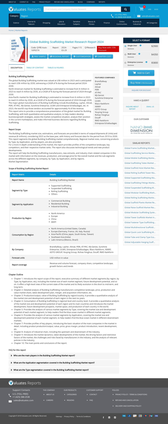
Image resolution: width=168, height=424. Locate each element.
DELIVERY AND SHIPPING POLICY (128, 406)
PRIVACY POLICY (44, 2)
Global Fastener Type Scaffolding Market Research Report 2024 (140, 222)
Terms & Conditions (83, 416)
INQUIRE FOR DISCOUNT (141, 90)
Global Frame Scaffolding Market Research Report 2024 (140, 148)
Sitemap (59, 416)
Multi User (132, 54)
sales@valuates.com (150, 16)
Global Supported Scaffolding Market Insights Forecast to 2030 (140, 177)
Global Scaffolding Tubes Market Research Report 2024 (140, 163)
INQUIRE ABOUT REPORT (132, 107)
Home (11, 30)
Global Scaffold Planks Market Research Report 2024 (140, 202)
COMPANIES (91, 2)
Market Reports (21, 30)
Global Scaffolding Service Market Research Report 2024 (140, 153)
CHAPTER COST (103, 56)
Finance (107, 23)
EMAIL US (150, 106)
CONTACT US (24, 2)
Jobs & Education (61, 22)
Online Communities (122, 22)
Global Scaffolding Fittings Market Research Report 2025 (140, 182)
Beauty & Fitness (91, 22)
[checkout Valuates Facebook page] (105, 419)
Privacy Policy (69, 416)
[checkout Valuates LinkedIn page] (111, 419)
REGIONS (70, 400)
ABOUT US (12, 2)
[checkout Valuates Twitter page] (116, 419)
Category (14, 16)
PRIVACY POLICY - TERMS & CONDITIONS (131, 394)
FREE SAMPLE (39, 56)
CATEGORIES (72, 394)
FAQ (33, 2)
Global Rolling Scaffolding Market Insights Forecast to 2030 (140, 197)
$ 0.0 (156, 9)
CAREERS (49, 400)
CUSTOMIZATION (82, 56)
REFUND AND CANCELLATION (64, 2)
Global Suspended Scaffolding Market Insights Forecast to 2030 (140, 187)
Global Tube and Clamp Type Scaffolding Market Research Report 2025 (140, 237)
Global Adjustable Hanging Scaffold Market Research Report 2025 (140, 242)
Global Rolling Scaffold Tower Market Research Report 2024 (140, 172)
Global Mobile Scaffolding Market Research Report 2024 (140, 158)
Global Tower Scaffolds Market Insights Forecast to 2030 (140, 217)
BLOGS (80, 2)
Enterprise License (135, 62)
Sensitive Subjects (76, 22)
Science (16, 23)
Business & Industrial (137, 22)
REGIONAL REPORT (59, 56)
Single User (132, 46)
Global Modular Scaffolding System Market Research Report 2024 (140, 212)
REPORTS (102, 2)
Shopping (46, 23)
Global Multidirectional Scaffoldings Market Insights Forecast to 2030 (140, 227)
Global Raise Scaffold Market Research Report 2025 (140, 207)
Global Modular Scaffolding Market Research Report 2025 (140, 192)
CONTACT (93, 394)
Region (24, 16)
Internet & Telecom (31, 22)
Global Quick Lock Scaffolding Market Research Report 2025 (140, 232)
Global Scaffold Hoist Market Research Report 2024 (140, 168)
